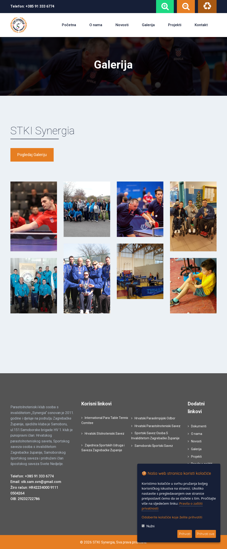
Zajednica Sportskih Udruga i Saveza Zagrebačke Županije (103, 447)
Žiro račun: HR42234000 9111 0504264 (34, 490)
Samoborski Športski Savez (154, 445)
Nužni (151, 526)
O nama (95, 24)
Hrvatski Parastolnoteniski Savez (157, 425)
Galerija (148, 24)
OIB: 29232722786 (25, 498)
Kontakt (201, 24)
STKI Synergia (42, 130)
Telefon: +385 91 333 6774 (32, 476)
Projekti (174, 24)
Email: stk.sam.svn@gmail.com (35, 481)
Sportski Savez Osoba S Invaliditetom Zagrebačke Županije (155, 435)
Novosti (122, 24)
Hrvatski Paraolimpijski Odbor (155, 418)
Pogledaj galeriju (32, 154)
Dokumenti (198, 426)
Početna (69, 24)
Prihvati (184, 534)
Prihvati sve (205, 534)
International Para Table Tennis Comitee (104, 420)
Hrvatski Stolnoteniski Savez (104, 433)
